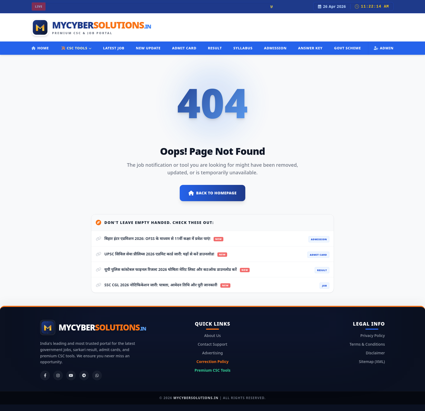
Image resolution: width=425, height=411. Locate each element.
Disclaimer (375, 352)
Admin (384, 48)
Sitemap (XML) (372, 361)
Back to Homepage (212, 193)
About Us (212, 335)
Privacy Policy (372, 335)
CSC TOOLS (77, 48)
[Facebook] (45, 375)
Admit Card (184, 48)
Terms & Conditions (367, 344)
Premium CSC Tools (212, 370)
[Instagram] (58, 375)
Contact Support (212, 344)
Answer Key (310, 48)
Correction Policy (212, 361)
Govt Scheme (347, 48)
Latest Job (113, 48)
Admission (275, 48)
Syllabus (243, 48)
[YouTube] (71, 375)
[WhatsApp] (97, 375)
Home (40, 48)
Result (215, 48)
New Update (148, 48)
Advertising (212, 352)
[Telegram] (84, 375)
